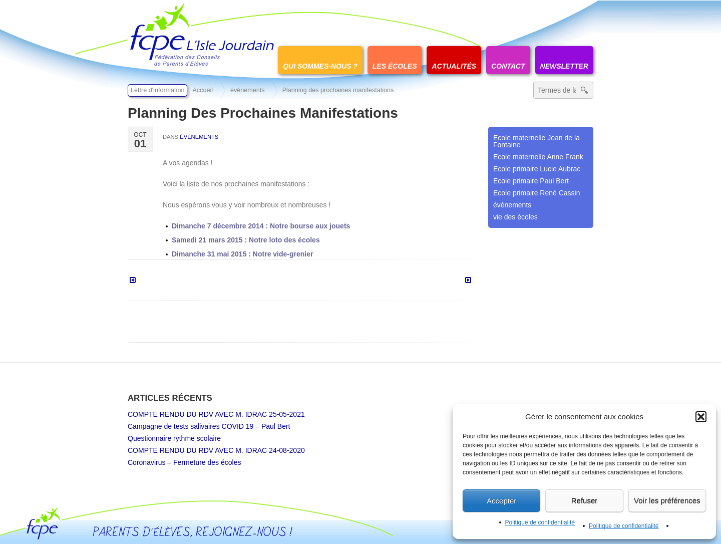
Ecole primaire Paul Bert (531, 181)
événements (247, 90)
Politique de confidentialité (540, 522)
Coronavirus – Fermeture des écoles (184, 462)
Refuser (584, 500)
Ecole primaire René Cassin (536, 193)
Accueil (202, 90)
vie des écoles (515, 217)
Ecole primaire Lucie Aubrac (536, 169)
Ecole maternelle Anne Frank (538, 157)
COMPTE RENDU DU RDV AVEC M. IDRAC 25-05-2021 (216, 414)
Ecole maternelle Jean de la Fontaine (536, 141)
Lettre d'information (157, 90)
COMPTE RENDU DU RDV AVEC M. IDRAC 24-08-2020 (216, 450)
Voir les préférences (667, 500)
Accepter (501, 500)
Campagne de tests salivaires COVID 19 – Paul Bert (209, 426)
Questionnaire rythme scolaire (174, 438)
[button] (701, 417)
